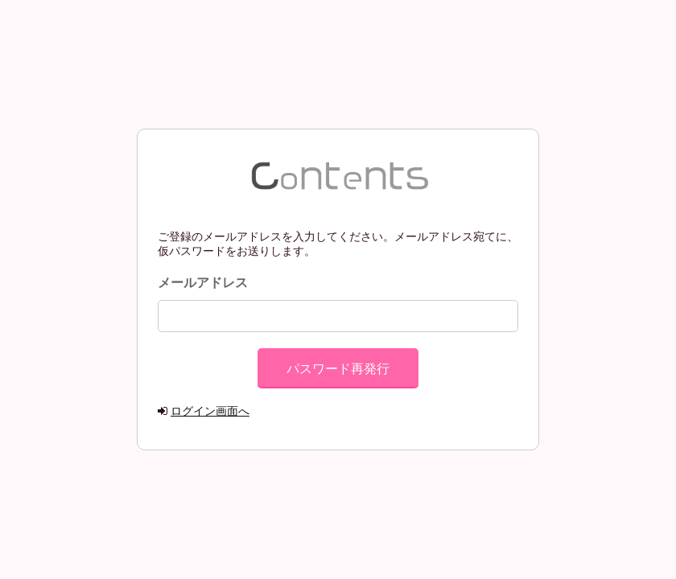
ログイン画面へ (210, 410)
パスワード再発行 (338, 369)
